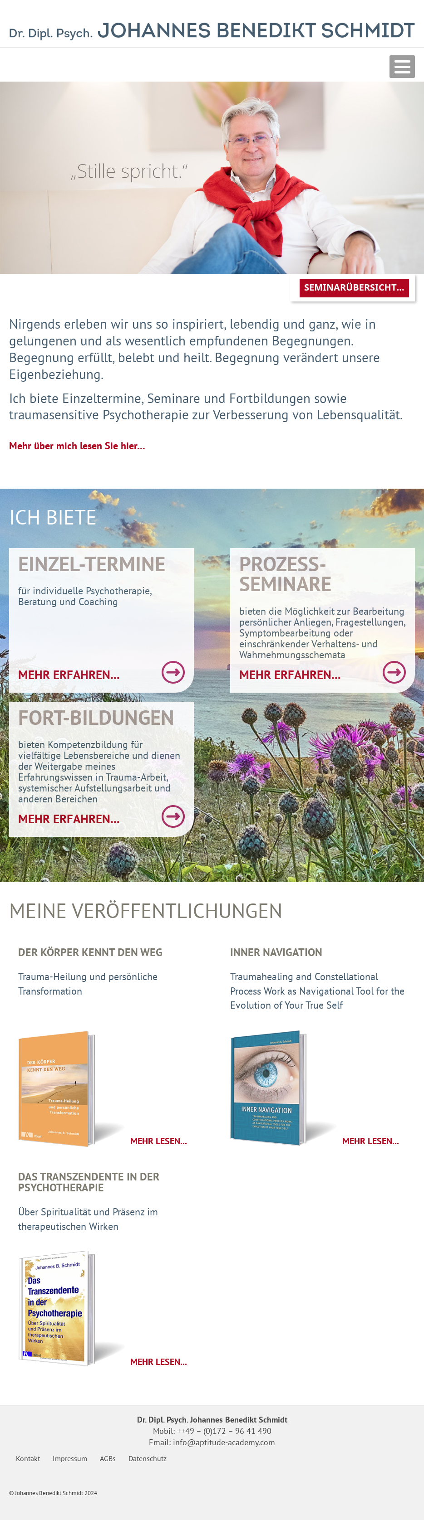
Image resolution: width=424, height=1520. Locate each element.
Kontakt (28, 1458)
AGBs (108, 1458)
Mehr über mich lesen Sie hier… (77, 445)
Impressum (70, 1458)
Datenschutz (147, 1458)
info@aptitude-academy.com (224, 1442)
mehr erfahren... (69, 674)
